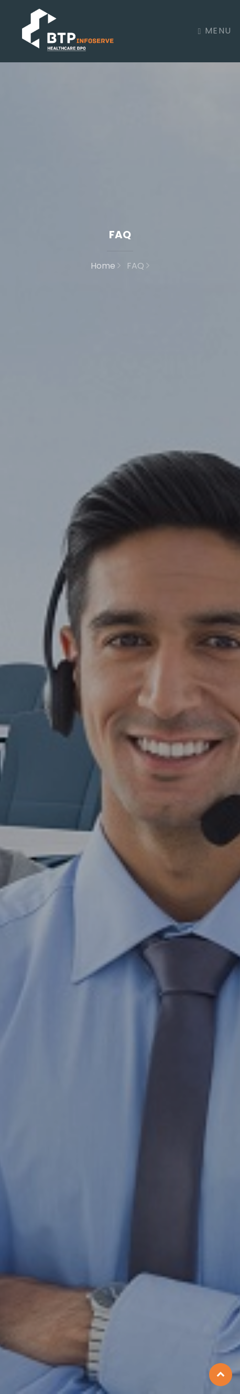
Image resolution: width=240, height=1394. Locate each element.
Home (106, 266)
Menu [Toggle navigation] (215, 31)
